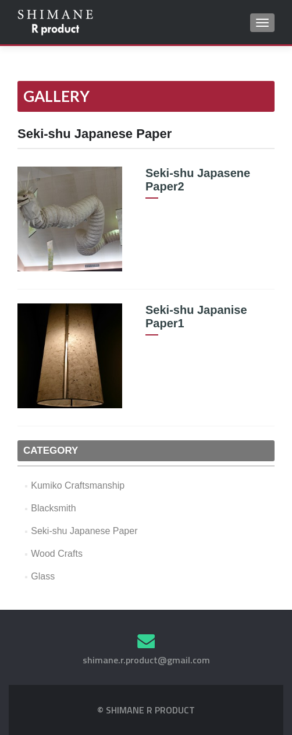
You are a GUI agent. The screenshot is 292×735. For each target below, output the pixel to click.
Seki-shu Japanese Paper (84, 531)
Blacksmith (53, 508)
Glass (43, 576)
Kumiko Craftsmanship (77, 485)
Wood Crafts (57, 554)
